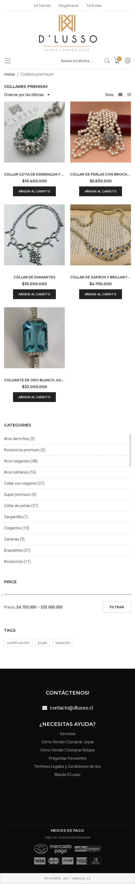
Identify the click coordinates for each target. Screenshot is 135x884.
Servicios (67, 735)
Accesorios (13, 561)
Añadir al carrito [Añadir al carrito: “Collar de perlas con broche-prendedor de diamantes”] (101, 191)
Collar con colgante (20, 483)
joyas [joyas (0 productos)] (42, 642)
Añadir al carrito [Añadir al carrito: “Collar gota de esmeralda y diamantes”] (34, 191)
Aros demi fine (16, 439)
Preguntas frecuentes (67, 758)
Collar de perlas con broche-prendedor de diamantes (100, 174)
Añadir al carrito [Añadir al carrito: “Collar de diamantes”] (34, 294)
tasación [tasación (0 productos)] (63, 642)
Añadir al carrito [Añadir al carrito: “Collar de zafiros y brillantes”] (101, 294)
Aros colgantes (17, 461)
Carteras (11, 539)
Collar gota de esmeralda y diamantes (34, 174)
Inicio (9, 74)
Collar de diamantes (34, 277)
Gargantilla (13, 517)
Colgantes (12, 528)
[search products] (107, 60)
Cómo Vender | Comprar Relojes (67, 750)
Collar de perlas (17, 506)
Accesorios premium (22, 450)
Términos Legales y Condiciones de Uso (67, 765)
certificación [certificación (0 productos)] (18, 642)
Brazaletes (13, 550)
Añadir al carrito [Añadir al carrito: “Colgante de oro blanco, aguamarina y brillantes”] (34, 397)
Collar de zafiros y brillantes (100, 277)
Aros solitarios (16, 472)
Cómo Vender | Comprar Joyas (68, 743)
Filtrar (117, 607)
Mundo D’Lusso (67, 773)
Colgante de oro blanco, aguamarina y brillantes (34, 380)
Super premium (17, 494)
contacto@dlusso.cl (71, 707)
